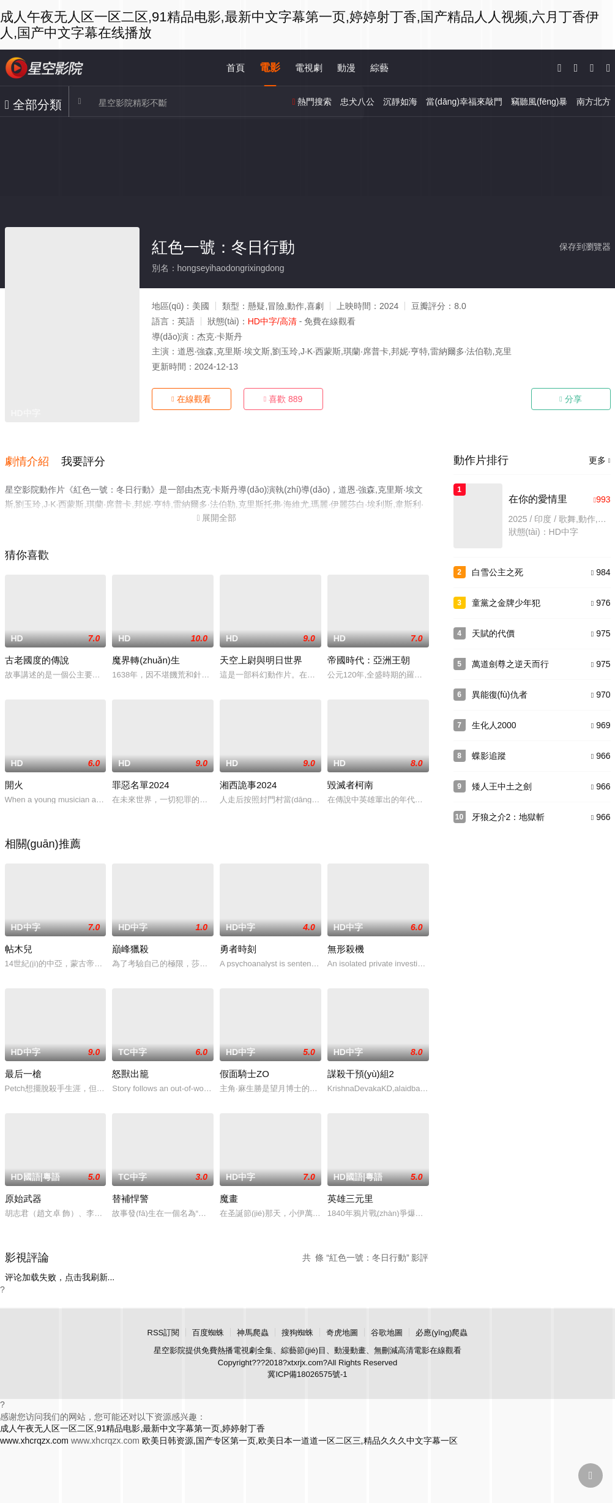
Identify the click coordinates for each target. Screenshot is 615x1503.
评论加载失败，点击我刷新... (60, 1272)
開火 (14, 780)
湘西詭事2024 (248, 780)
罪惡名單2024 (140, 780)
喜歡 (283, 399)
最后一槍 (23, 1069)
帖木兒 (18, 944)
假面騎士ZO (244, 1069)
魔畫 (229, 1193)
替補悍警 (130, 1193)
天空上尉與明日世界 (261, 655)
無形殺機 (345, 944)
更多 (600, 460)
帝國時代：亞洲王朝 (368, 655)
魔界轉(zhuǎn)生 (146, 655)
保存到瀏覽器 (585, 247)
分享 (570, 399)
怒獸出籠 (130, 1069)
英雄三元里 (350, 1193)
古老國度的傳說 (37, 655)
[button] (33, 459)
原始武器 (23, 1193)
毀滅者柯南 (350, 780)
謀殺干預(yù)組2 (360, 1069)
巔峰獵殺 (130, 944)
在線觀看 (191, 399)
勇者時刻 (238, 944)
